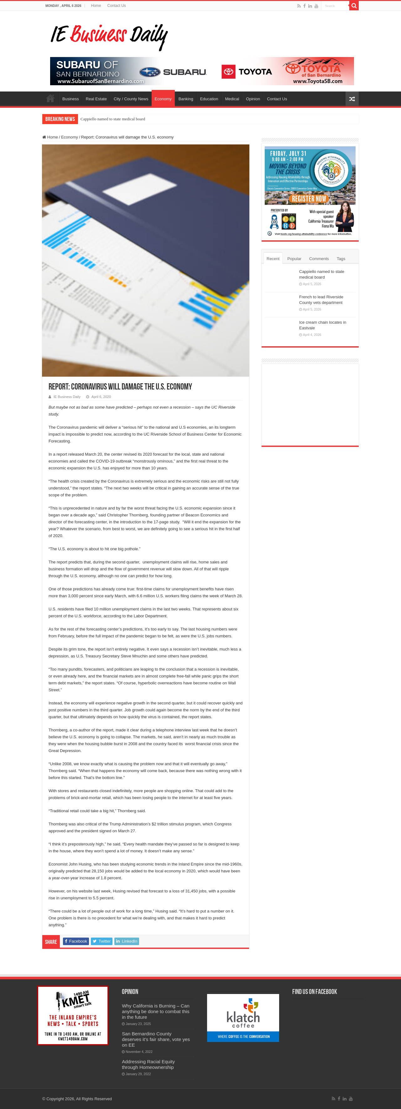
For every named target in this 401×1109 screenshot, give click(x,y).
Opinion (253, 99)
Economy (163, 99)
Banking (186, 99)
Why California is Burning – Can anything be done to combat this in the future (156, 1011)
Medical (232, 99)
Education (209, 99)
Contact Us (116, 5)
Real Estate (96, 99)
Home (96, 5)
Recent (273, 258)
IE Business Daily (67, 397)
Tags (341, 258)
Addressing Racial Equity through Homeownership (148, 1064)
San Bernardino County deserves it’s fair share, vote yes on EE (156, 1039)
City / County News (131, 99)
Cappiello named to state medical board (113, 119)
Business (70, 99)
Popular (294, 258)
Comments (319, 258)
